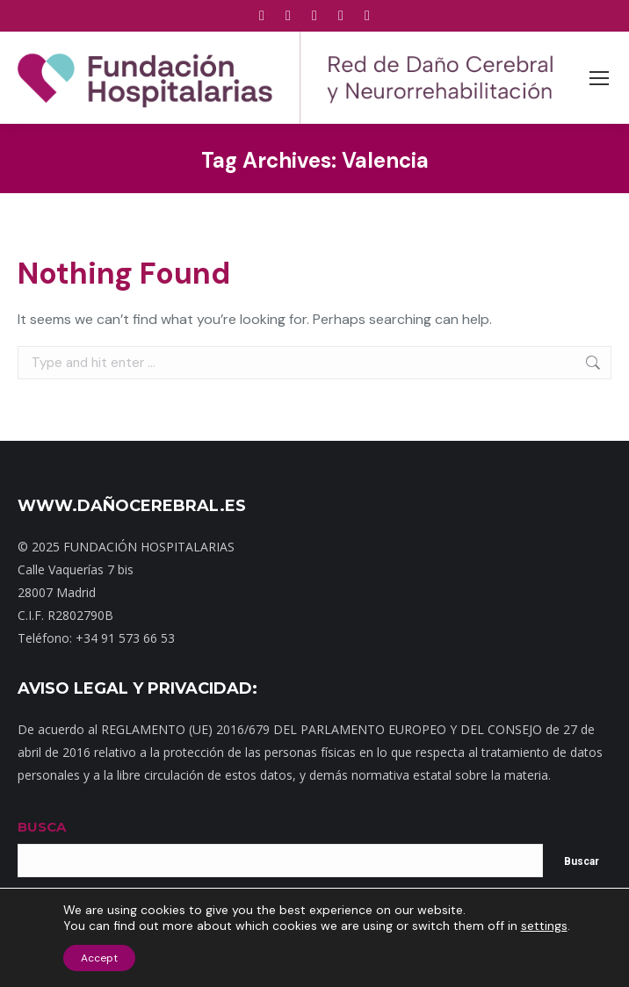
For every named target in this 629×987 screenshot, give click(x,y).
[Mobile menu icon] (599, 78)
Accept (99, 958)
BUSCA (42, 826)
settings (544, 925)
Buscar (581, 861)
